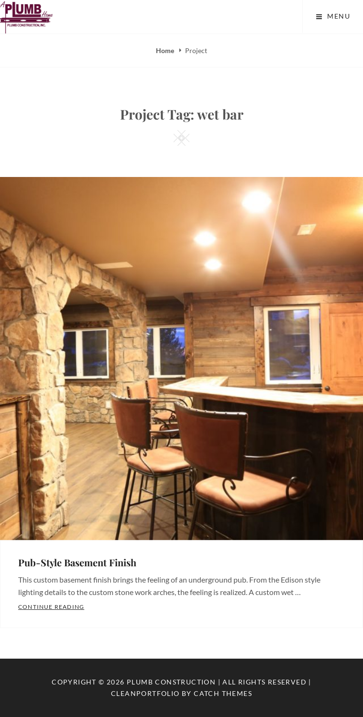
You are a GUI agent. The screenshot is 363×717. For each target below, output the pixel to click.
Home (166, 50)
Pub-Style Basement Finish (77, 562)
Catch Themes (223, 693)
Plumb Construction (171, 682)
